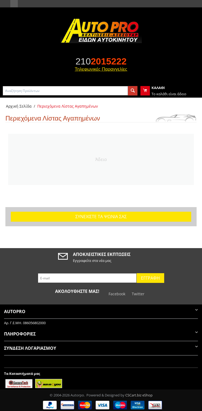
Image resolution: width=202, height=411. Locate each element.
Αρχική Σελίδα (19, 106)
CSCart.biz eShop (139, 395)
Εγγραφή (150, 278)
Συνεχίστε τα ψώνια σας (101, 217)
